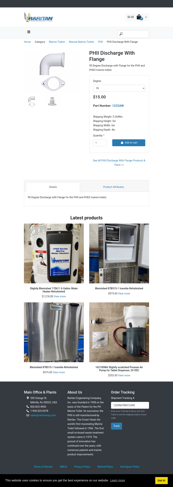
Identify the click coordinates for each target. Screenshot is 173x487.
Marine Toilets (57, 41)
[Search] (133, 34)
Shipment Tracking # (122, 398)
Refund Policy (105, 466)
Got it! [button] (161, 480)
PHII (100, 41)
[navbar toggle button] (28, 32)
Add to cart (128, 142)
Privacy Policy (82, 466)
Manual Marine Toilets (81, 41)
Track (116, 425)
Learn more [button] (117, 480)
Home (27, 41)
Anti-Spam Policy (129, 466)
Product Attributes (113, 187)
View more (60, 296)
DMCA (63, 466)
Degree (97, 81)
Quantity (97, 135)
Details (53, 187)
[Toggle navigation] (26, 3)
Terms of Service (43, 466)
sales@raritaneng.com (43, 415)
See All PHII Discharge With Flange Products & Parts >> (119, 162)
